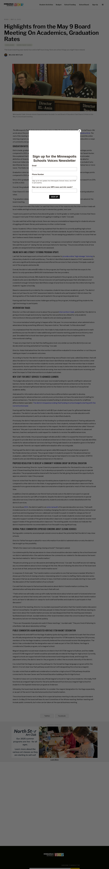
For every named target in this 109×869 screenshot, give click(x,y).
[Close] (79, 130)
